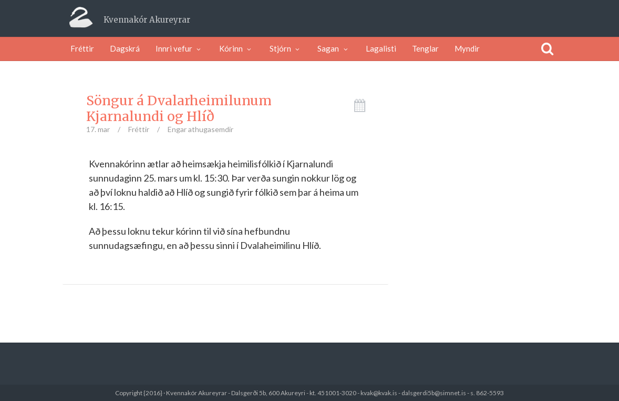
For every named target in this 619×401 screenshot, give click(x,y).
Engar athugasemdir (200, 129)
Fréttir (82, 48)
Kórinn (236, 48)
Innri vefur (179, 48)
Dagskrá (125, 48)
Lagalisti (381, 48)
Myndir (467, 48)
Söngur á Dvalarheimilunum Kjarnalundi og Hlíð (179, 108)
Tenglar (425, 48)
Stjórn (286, 48)
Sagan (333, 48)
